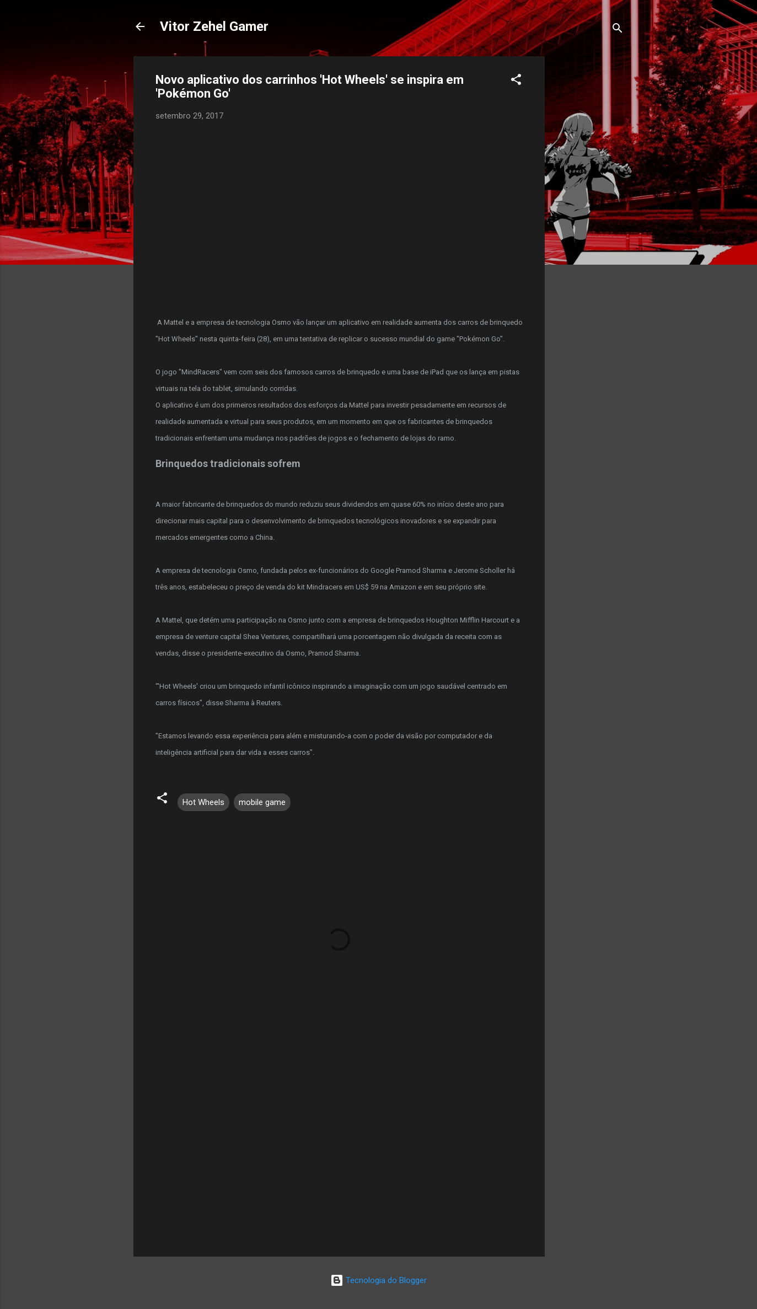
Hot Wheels (203, 802)
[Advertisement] (589, 221)
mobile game (262, 802)
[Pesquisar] (617, 30)
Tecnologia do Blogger (378, 1280)
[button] (516, 81)
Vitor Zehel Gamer (214, 26)
